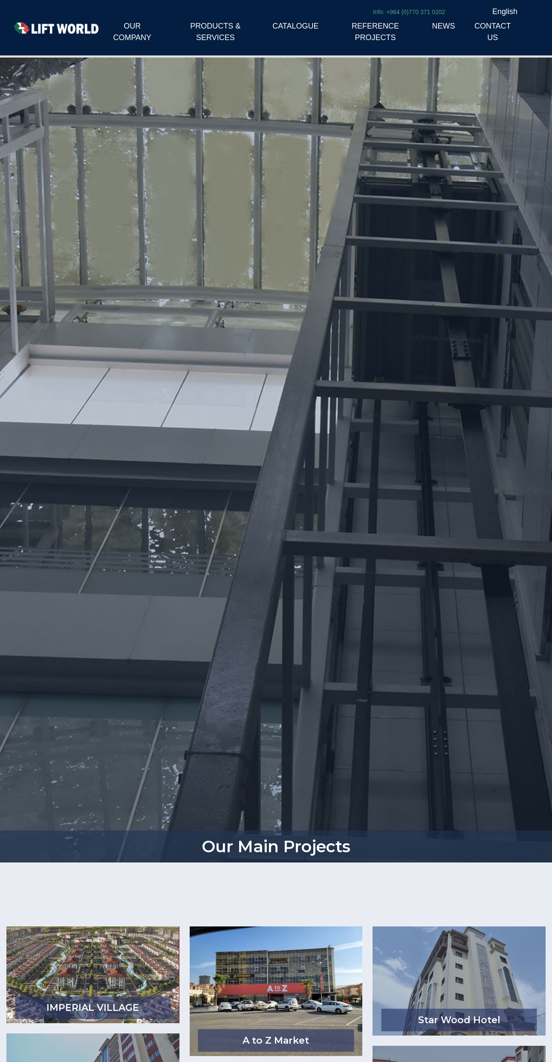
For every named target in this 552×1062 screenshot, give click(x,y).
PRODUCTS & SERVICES (215, 32)
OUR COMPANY (132, 32)
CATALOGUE (295, 26)
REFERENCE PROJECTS (375, 32)
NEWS (443, 26)
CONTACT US (492, 32)
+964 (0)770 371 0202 (415, 12)
